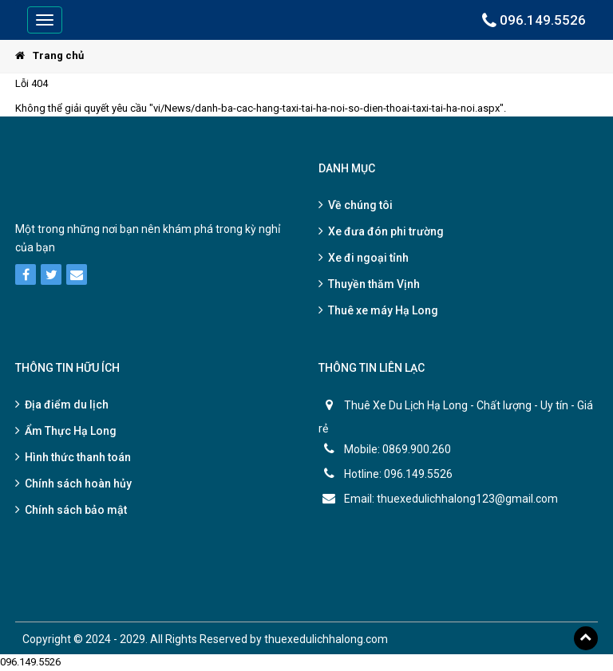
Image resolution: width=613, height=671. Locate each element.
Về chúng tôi (360, 205)
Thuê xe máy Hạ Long (383, 310)
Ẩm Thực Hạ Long (71, 430)
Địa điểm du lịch (67, 404)
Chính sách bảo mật (76, 509)
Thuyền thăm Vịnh (374, 284)
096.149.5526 (534, 20)
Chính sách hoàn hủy (78, 483)
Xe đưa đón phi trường (386, 231)
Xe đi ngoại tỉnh (368, 257)
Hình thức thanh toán (78, 457)
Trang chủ (49, 55)
